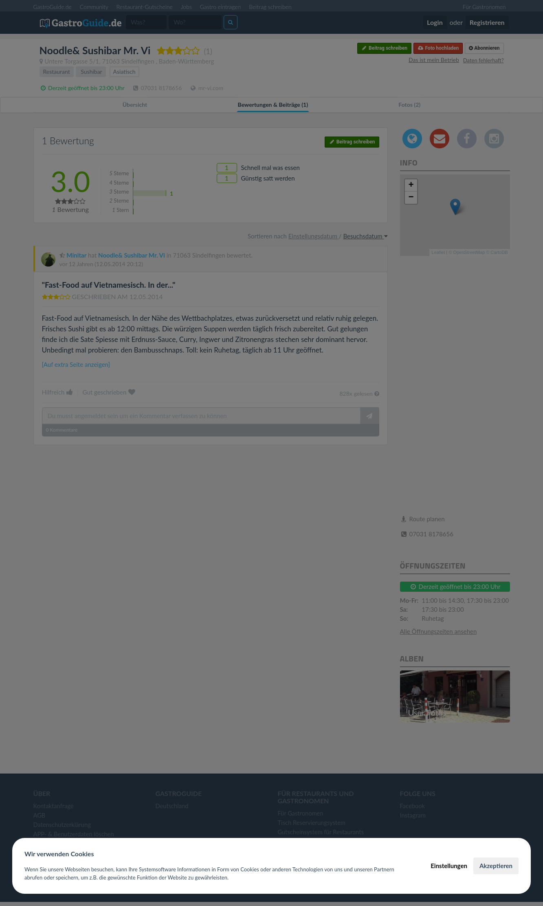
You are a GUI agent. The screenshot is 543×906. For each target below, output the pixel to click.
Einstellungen (449, 865)
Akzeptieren (495, 865)
